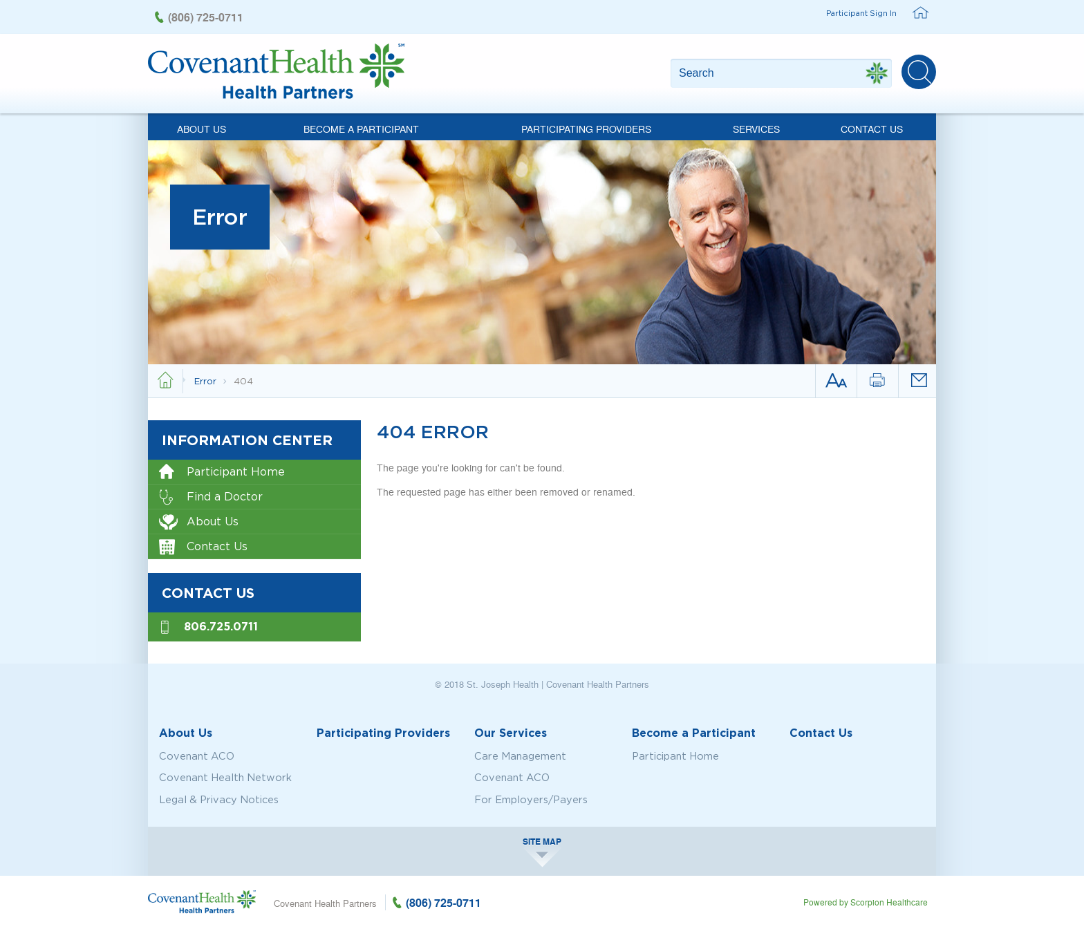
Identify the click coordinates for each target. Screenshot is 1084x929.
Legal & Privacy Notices (219, 799)
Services (756, 128)
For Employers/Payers (531, 799)
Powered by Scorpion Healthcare (865, 902)
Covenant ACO (196, 756)
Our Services (510, 732)
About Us (201, 128)
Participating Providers (586, 128)
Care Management (520, 756)
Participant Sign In (861, 13)
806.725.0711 (221, 626)
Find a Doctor (211, 497)
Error (206, 380)
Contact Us (872, 128)
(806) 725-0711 (205, 17)
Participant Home (222, 472)
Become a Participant (361, 128)
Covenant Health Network (225, 777)
